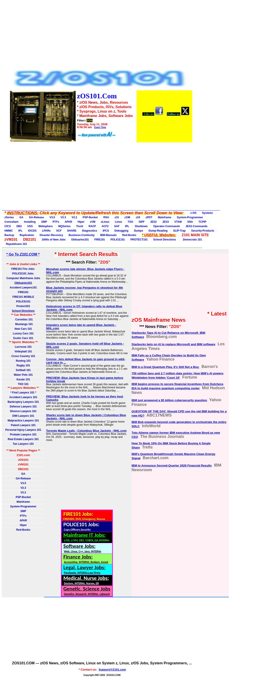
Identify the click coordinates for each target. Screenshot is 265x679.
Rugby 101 (23, 365)
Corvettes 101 (23, 319)
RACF (92, 226)
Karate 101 (23, 379)
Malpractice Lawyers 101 (23, 420)
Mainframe (164, 217)
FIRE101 (99, 239)
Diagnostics (89, 230)
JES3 (165, 221)
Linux (118, 221)
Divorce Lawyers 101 (23, 411)
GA (21, 217)
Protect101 (23, 306)
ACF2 (105, 226)
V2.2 (74, 217)
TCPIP (202, 221)
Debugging (122, 230)
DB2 (19, 226)
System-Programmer (190, 217)
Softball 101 (23, 370)
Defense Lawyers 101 (23, 406)
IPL (127, 226)
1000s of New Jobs (53, 239)
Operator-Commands (166, 226)
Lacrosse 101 (23, 346)
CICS (7, 226)
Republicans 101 (15, 244)
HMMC (8, 230)
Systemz (207, 212)
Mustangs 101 (23, 324)
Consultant (11, 221)
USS (30, 226)
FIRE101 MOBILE (23, 296)
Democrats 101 (192, 239)
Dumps (138, 230)
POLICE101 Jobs (23, 273)
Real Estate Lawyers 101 (23, 439)
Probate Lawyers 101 (23, 434)
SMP (44, 221)
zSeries (9, 217)
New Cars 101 (23, 328)
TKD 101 (23, 384)
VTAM (178, 221)
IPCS (106, 230)
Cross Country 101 (23, 356)
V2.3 (63, 217)
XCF (58, 230)
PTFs (56, 221)
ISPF (142, 221)
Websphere (45, 226)
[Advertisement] (101, 36)
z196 (127, 217)
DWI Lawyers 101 (23, 415)
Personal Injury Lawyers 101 (23, 429)
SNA (190, 221)
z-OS (193, 212)
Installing (30, 221)
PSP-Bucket (90, 217)
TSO (130, 221)
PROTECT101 (139, 239)
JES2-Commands (197, 226)
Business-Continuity (82, 235)
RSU (106, 217)
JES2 (153, 221)
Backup (9, 235)
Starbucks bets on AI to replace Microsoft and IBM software (173, 344)
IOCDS (32, 230)
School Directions (164, 239)
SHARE (71, 230)
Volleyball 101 (23, 351)
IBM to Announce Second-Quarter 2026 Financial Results (171, 465)
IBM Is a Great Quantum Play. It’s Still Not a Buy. (165, 367)
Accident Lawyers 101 (23, 397)
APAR (68, 221)
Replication (27, 235)
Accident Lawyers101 (23, 287)
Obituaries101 (80, 239)
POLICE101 (118, 239)
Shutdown (141, 226)
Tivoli (79, 226)
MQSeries (64, 226)
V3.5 (52, 217)
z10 (138, 217)
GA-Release (36, 217)
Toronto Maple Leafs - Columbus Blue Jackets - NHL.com (86, 430)
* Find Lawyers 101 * (23, 392)
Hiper (81, 221)
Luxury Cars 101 (23, 333)
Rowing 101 (23, 360)
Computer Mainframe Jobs (23, 278)
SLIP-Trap (179, 230)
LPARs (46, 230)
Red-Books (129, 235)
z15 (117, 217)
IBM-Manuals (108, 235)
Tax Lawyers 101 (23, 443)
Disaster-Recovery (51, 235)
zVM (92, 221)
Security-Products (202, 230)
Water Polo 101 (23, 374)
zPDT (149, 217)
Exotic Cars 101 (23, 338)
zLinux (105, 221)
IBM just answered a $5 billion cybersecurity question (169, 400)
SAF (116, 226)
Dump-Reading (158, 230)
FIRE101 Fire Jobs (23, 268)
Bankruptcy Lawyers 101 (23, 401)
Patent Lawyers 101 (23, 425)
